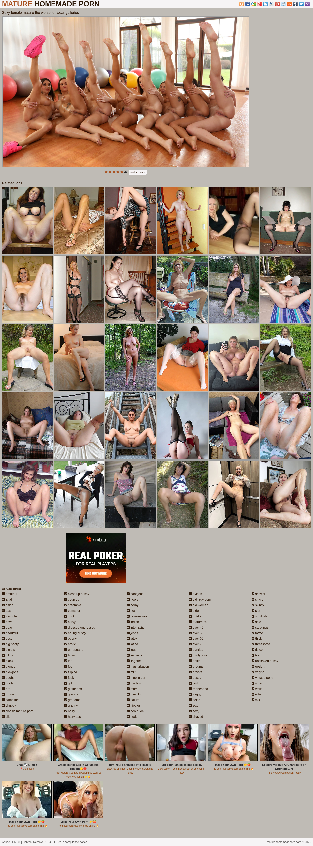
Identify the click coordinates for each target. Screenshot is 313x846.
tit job (257, 649)
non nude (135, 711)
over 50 (196, 633)
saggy (195, 694)
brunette (9, 694)
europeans (73, 649)
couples (71, 599)
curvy (70, 622)
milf (131, 672)
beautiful (10, 633)
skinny (258, 605)
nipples (134, 705)
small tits (260, 616)
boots (8, 683)
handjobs (135, 594)
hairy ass (72, 716)
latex (132, 638)
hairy (69, 711)
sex (193, 705)
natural (133, 700)
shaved (196, 716)
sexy (194, 711)
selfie (194, 700)
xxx (256, 700)
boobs (8, 677)
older (194, 610)
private (195, 672)
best (7, 638)
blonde (8, 666)
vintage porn (262, 677)
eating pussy (75, 633)
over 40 (196, 627)
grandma (72, 700)
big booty (10, 644)
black (7, 661)
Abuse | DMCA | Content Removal (23, 842)
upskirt (258, 666)
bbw (7, 622)
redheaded (198, 689)
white (257, 689)
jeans (132, 633)
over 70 (196, 644)
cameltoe (10, 700)
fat (67, 661)
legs (131, 649)
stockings (260, 627)
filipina (70, 672)
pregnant (197, 666)
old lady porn (200, 599)
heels (132, 599)
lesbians (134, 655)
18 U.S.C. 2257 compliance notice (66, 842)
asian (7, 605)
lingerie (134, 661)
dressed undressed (79, 627)
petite (195, 661)
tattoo (257, 633)
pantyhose (198, 655)
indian (133, 622)
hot (131, 610)
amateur (9, 594)
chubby (9, 705)
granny (71, 705)
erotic (70, 644)
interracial (135, 627)
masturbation (138, 666)
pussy (195, 677)
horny (132, 605)
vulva (257, 683)
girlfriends (73, 689)
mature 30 (198, 622)
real (193, 683)
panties (196, 649)
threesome (261, 644)
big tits (8, 649)
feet (68, 666)
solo (256, 622)
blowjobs (10, 672)
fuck (69, 677)
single (257, 599)
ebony (70, 638)
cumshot (72, 610)
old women (198, 605)
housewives (137, 616)
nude (132, 716)
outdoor (196, 616)
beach (8, 627)
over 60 (196, 638)
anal (7, 599)
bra (6, 689)
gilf (68, 683)
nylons (195, 594)
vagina (258, 672)
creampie (72, 605)
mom (132, 689)
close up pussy (76, 594)
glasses (71, 694)
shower (258, 594)
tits (255, 655)
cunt (69, 616)
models (134, 683)
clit (6, 716)
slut (256, 610)
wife (256, 694)
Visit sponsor (138, 172)
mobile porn (137, 677)
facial (69, 655)
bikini (7, 655)
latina (132, 644)
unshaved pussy (265, 661)
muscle (134, 694)
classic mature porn (17, 711)
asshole (9, 616)
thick (257, 638)
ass (6, 610)
